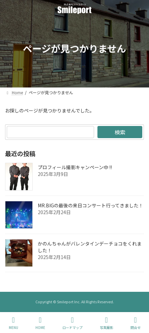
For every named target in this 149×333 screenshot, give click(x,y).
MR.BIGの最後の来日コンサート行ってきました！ (90, 205)
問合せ (135, 323)
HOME (40, 323)
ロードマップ (72, 323)
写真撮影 (106, 323)
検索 (120, 132)
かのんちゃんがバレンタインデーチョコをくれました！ (90, 247)
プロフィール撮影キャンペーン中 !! (75, 167)
